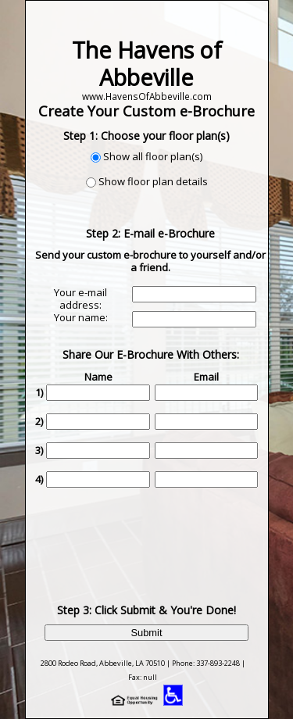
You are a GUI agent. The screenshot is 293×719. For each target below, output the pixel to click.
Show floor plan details (153, 181)
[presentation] (152, 533)
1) (39, 392)
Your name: (81, 317)
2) (39, 421)
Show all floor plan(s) (152, 156)
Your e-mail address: (80, 298)
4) (39, 479)
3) (39, 450)
